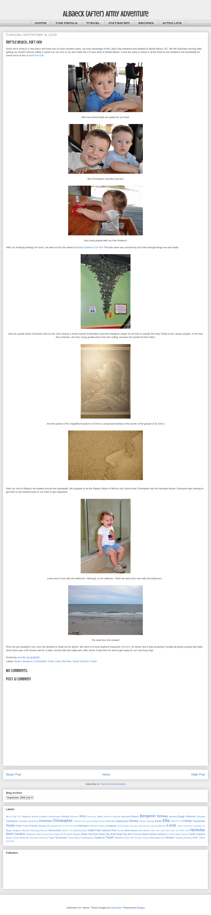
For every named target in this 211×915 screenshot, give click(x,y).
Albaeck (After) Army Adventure (105, 14)
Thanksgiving (86, 837)
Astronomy (91, 817)
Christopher (40, 661)
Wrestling (188, 838)
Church (77, 821)
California (190, 816)
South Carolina (81, 661)
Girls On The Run (65, 826)
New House (131, 830)
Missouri (44, 831)
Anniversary (54, 816)
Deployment (122, 821)
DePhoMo (110, 821)
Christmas (45, 820)
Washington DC (157, 837)
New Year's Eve (172, 831)
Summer (34, 837)
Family (187, 820)
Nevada (120, 831)
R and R (68, 834)
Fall (181, 821)
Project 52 (58, 834)
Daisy (95, 821)
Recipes (146, 23)
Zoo (12, 841)
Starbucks (24, 837)
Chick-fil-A (33, 821)
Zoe (8, 841)
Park (38, 834)
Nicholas (66, 661)
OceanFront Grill (35, 55)
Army (82, 816)
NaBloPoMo (94, 830)
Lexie (58, 661)
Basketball (126, 816)
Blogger (140, 907)
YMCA (202, 837)
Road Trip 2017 (124, 834)
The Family (66, 23)
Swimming (43, 838)
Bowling (173, 816)
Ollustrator (116, 907)
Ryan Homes (150, 834)
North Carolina (15, 833)
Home (40, 23)
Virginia (145, 838)
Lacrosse (133, 826)
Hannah (93, 826)
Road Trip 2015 (89, 834)
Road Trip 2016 (107, 834)
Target (51, 837)
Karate (126, 826)
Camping (200, 816)
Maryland (26, 831)
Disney (133, 820)
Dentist (102, 821)
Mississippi (35, 831)
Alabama (26, 816)
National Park (109, 830)
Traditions (99, 837)
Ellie (166, 820)
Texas (77, 837)
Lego (152, 826)
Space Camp (12, 837)
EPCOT (175, 821)
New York (184, 830)
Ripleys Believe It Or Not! (89, 247)
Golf (75, 826)
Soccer (184, 834)
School (161, 834)
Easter (158, 821)
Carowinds (11, 821)
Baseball (116, 817)
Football (25, 826)
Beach (18, 661)
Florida (10, 825)
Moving (77, 830)
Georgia (42, 826)
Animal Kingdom (40, 816)
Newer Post (13, 774)
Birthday (162, 816)
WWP (195, 837)
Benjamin (28, 661)
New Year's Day (158, 831)
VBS (132, 838)
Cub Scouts (87, 821)
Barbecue (107, 817)
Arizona (65, 816)
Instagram (119, 23)
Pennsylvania (47, 834)
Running (138, 834)
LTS (203, 826)
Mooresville (55, 830)
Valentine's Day (121, 837)
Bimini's (126, 646)
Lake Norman (143, 826)
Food (51, 661)
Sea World (170, 834)
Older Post (198, 774)
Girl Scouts (51, 826)
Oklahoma (31, 834)
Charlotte (22, 821)
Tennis (70, 838)
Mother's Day (67, 831)
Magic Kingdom (13, 830)
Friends (33, 825)
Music (84, 830)
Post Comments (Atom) (112, 784)
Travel (93, 23)
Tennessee (61, 837)
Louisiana (197, 826)
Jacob (120, 826)
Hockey (101, 826)
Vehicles (138, 838)
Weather (170, 837)
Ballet (100, 816)
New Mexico (144, 830)
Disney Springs (146, 821)
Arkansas (74, 817)
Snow (178, 834)
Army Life (172, 23)
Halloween (83, 825)
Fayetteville (199, 821)
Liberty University (184, 826)
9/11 (19, 817)
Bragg (181, 816)
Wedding (179, 838)
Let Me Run (160, 826)
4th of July (11, 816)
